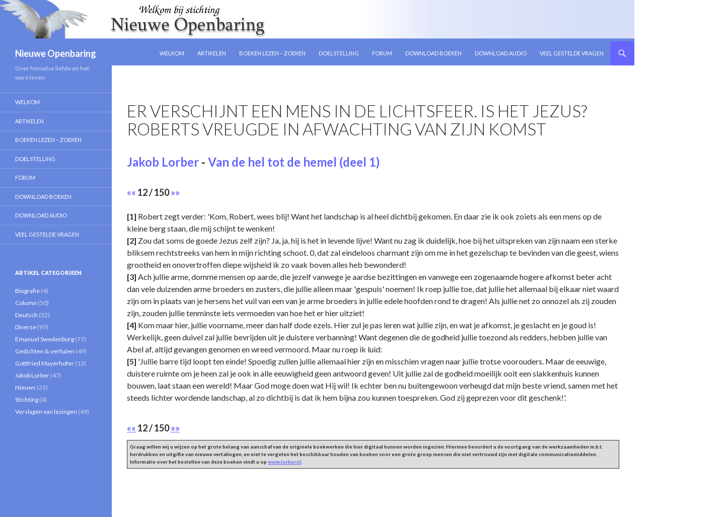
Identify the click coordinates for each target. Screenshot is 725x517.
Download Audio (501, 53)
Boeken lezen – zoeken (272, 53)
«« (131, 192)
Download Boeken (433, 53)
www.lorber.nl (284, 462)
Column (26, 303)
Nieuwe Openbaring (55, 53)
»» (175, 192)
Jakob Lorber (163, 162)
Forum (382, 53)
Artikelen (211, 53)
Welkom (172, 53)
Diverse (25, 327)
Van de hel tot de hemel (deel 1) (294, 162)
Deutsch (26, 315)
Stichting (26, 399)
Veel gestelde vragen (572, 53)
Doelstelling (339, 53)
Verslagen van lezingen (46, 411)
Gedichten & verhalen (45, 351)
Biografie (27, 290)
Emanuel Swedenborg (44, 339)
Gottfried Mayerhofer (44, 363)
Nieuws (25, 387)
